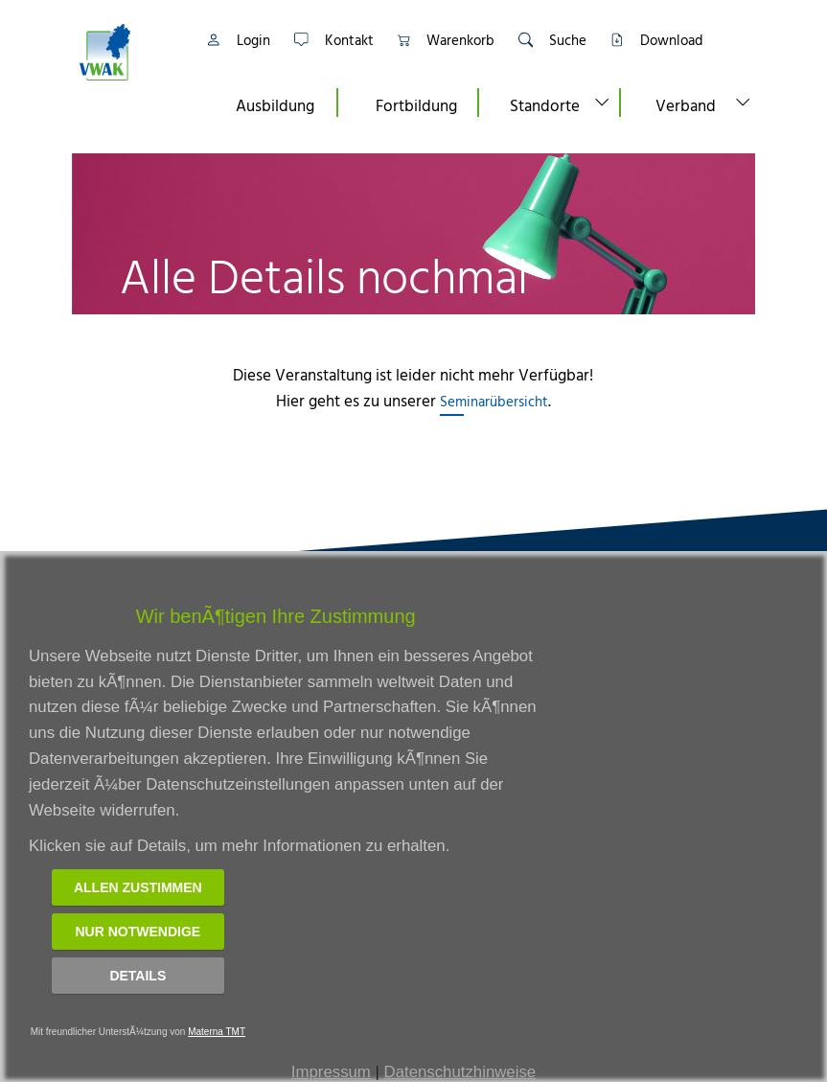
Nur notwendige (137, 931)
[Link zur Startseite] (129, 52)
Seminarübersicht (494, 401)
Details (137, 975)
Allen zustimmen (138, 887)
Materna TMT (216, 1031)
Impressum (331, 1072)
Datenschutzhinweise (460, 1072)
